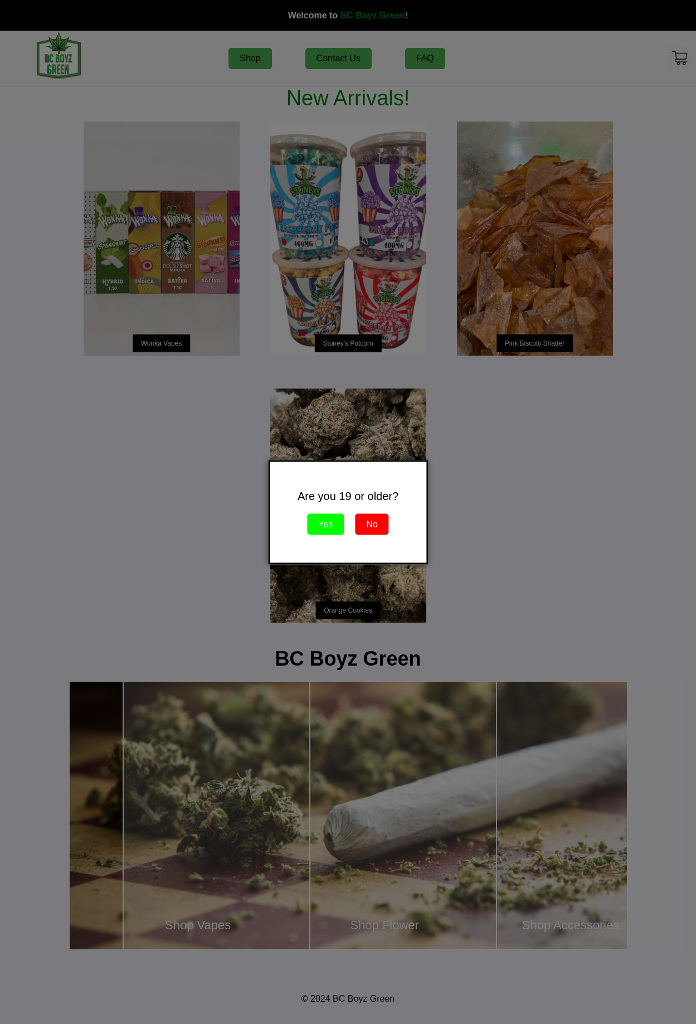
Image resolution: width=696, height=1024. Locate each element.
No (371, 523)
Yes (325, 523)
